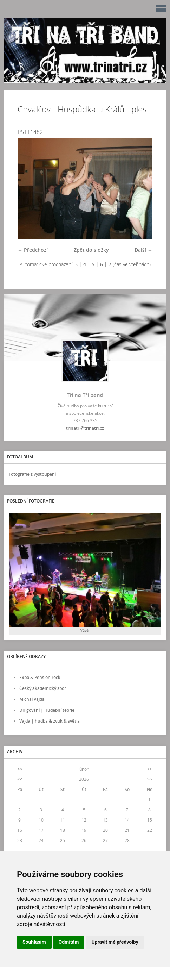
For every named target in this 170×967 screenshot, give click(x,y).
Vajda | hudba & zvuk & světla (49, 721)
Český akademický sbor (42, 688)
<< (19, 769)
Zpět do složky (91, 250)
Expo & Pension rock (39, 677)
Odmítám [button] (69, 942)
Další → (143, 250)
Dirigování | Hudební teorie (46, 710)
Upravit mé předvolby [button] (114, 942)
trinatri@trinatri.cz (85, 428)
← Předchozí (33, 250)
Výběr (85, 630)
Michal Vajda (32, 699)
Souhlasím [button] (34, 942)
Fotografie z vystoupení (32, 474)
